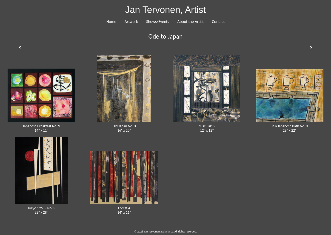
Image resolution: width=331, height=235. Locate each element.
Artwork (131, 21)
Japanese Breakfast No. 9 (41, 126)
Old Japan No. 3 (124, 126)
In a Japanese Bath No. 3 (289, 126)
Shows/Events (157, 21)
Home (111, 21)
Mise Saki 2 (207, 126)
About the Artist (190, 21)
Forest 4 (124, 208)
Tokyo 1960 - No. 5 (41, 208)
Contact (218, 21)
